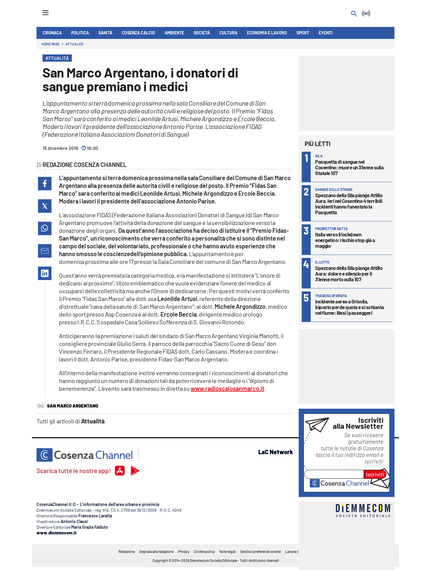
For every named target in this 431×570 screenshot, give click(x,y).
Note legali (227, 551)
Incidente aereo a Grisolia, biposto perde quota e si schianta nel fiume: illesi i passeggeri (349, 307)
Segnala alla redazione (156, 551)
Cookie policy (204, 551)
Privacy (183, 551)
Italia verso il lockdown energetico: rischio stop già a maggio (345, 240)
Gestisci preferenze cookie (260, 551)
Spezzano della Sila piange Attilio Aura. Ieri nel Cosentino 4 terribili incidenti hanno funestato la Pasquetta (348, 203)
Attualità (75, 44)
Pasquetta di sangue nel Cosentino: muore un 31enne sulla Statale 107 (349, 167)
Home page (51, 44)
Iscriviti (375, 474)
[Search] (354, 14)
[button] (44, 183)
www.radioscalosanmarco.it (227, 388)
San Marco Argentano (72, 405)
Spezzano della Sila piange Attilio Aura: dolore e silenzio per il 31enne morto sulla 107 (348, 273)
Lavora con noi (296, 551)
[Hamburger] (40, 10)
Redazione (127, 551)
